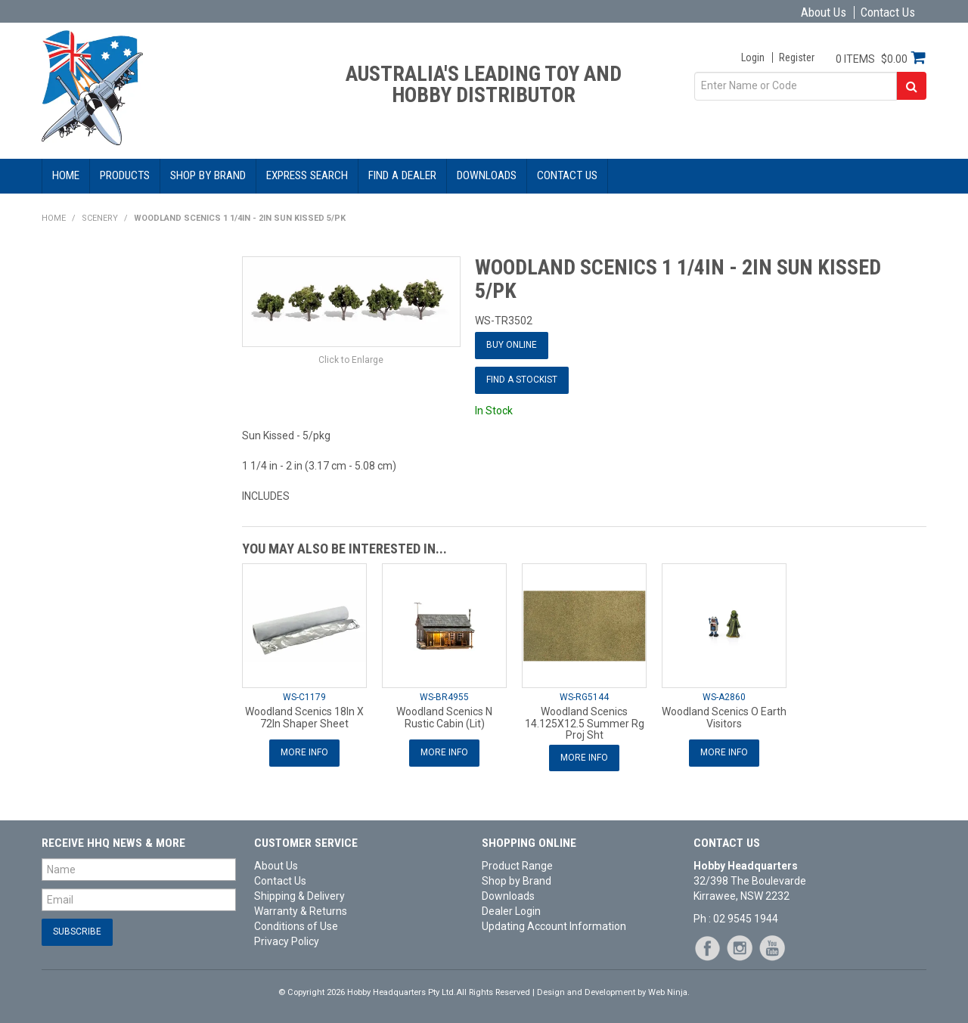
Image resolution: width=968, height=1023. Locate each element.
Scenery (100, 218)
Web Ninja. (669, 992)
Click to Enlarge (350, 360)
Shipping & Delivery (299, 896)
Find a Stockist (521, 379)
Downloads (487, 175)
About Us (823, 12)
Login (753, 57)
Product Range (517, 866)
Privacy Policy (286, 941)
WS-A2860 (724, 697)
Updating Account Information (554, 926)
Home (65, 175)
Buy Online (511, 344)
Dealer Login (511, 911)
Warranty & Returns (300, 911)
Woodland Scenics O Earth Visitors (724, 717)
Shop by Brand (208, 175)
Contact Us (888, 12)
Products (125, 175)
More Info (304, 752)
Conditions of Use (296, 926)
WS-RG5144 (584, 697)
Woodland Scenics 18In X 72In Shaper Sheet (304, 717)
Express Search (307, 175)
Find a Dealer (402, 175)
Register (796, 57)
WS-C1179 (304, 697)
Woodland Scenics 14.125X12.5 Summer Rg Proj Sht (584, 723)
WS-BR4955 (444, 697)
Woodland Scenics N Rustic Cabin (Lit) (444, 717)
